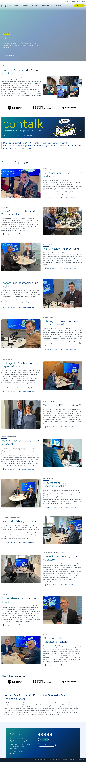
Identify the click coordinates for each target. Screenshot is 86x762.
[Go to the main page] (6, 6)
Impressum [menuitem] (64, 759)
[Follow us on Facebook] (51, 734)
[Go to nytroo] (83, 1)
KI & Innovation (79, 5)
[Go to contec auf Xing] (48, 734)
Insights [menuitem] (16, 5)
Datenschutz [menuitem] (72, 759)
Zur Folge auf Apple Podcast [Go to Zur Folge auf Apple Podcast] (68, 197)
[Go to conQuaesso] (72, 1)
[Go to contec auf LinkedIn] (45, 734)
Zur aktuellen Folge (12, 55)
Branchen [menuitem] (34, 5)
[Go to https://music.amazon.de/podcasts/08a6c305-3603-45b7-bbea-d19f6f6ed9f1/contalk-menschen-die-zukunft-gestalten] (69, 108)
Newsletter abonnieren (48, 745)
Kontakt (44, 739)
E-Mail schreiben (15, 753)
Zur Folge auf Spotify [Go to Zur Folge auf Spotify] (51, 197)
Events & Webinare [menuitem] (45, 5)
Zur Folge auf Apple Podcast (26, 469)
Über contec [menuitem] (57, 5)
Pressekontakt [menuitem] (81, 759)
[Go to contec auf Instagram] (42, 734)
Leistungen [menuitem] (25, 5)
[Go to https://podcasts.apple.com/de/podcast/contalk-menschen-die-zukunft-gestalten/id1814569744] (42, 108)
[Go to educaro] (78, 1)
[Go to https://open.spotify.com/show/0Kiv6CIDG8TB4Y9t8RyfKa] (14, 108)
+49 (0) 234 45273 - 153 (17, 752)
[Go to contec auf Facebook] (39, 734)
